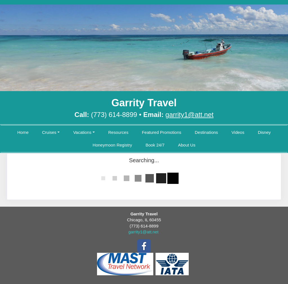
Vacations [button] (82, 132)
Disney (264, 132)
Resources (118, 132)
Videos (237, 132)
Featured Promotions (161, 132)
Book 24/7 (155, 145)
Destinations (206, 132)
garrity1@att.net (143, 231)
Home (22, 132)
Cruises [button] (49, 132)
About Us (186, 145)
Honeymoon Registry (112, 145)
